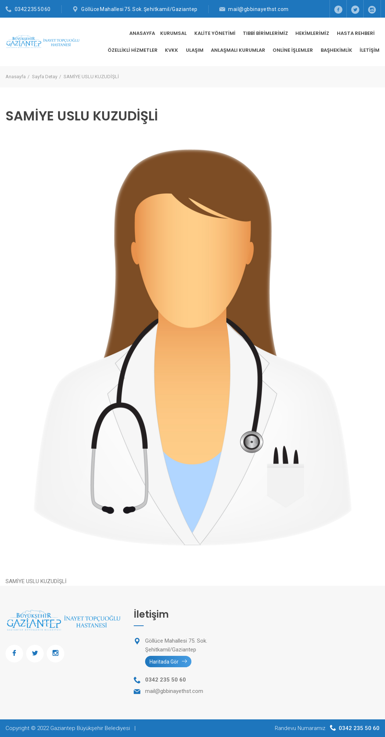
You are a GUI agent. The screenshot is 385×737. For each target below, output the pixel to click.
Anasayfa (142, 33)
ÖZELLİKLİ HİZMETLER (133, 50)
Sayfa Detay (44, 76)
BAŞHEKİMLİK (337, 50)
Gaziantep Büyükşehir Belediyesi (90, 728)
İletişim (369, 50)
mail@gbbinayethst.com (258, 9)
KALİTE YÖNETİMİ (215, 33)
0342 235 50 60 (33, 9)
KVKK (172, 50)
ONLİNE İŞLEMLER (293, 50)
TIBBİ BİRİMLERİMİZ (266, 33)
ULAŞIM (195, 50)
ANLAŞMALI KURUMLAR (238, 50)
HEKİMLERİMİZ (312, 33)
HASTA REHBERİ (356, 33)
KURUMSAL (174, 33)
